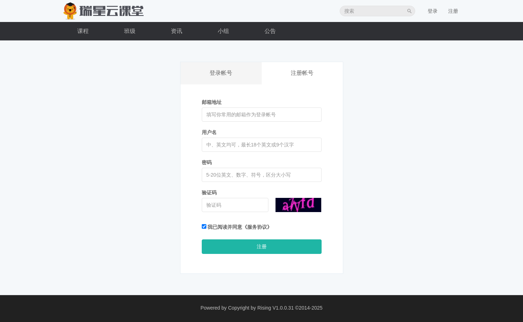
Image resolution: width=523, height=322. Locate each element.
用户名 (209, 132)
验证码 (209, 192)
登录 (433, 11)
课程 (83, 31)
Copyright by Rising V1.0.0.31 (261, 308)
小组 (223, 31)
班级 (129, 31)
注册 (453, 11)
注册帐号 (302, 73)
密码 (207, 162)
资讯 (176, 31)
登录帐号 (221, 73)
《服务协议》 (257, 227)
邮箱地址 (212, 102)
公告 (270, 31)
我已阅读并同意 (237, 227)
